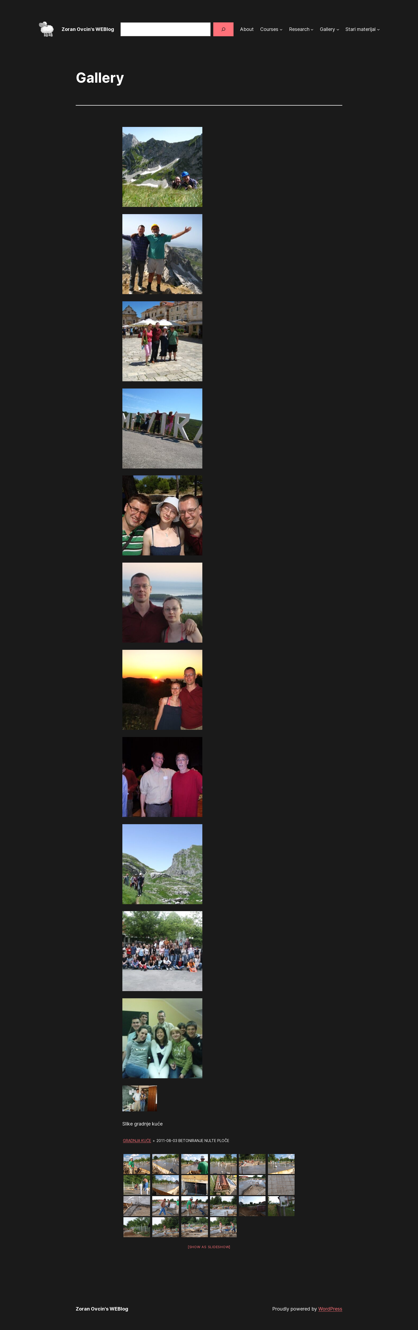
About (247, 29)
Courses (269, 29)
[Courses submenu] (281, 29)
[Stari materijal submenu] (378, 29)
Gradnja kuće (137, 1140)
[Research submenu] (312, 29)
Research (299, 29)
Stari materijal (360, 29)
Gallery (327, 29)
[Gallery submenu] (337, 29)
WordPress (330, 1309)
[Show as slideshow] (209, 1247)
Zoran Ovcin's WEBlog (88, 29)
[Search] (223, 29)
